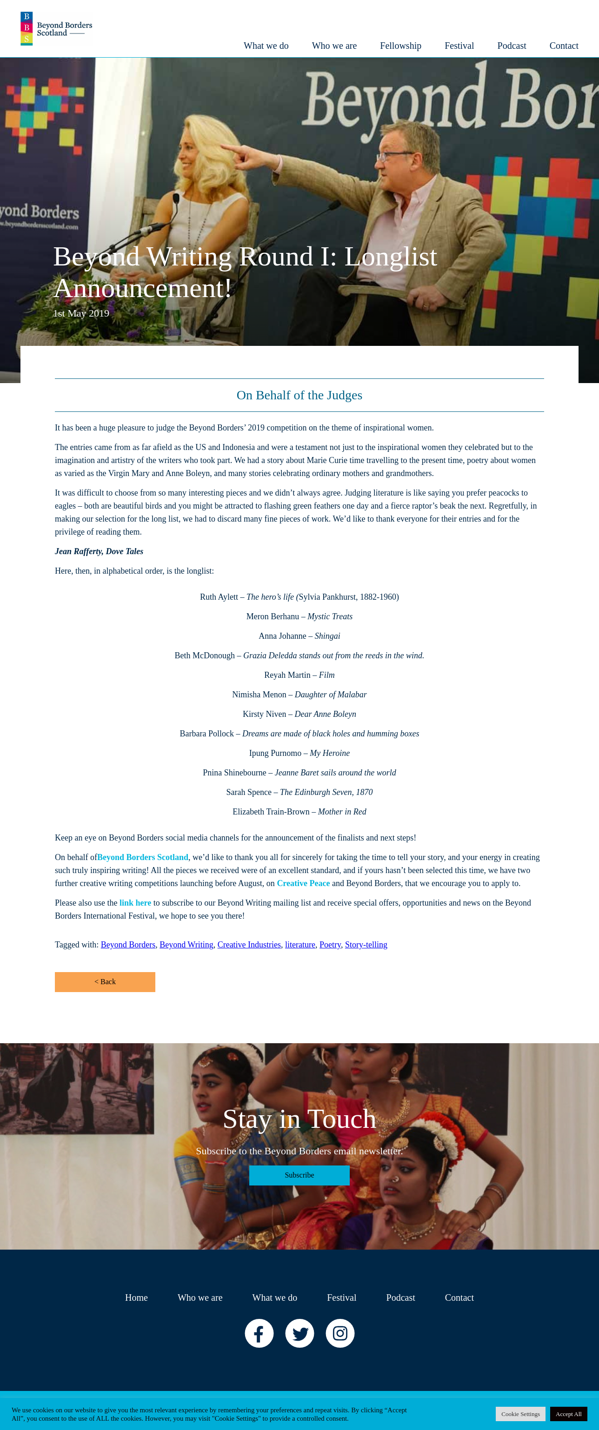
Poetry (330, 944)
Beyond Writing (186, 944)
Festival (341, 1297)
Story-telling (366, 944)
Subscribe (299, 1175)
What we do (275, 1297)
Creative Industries (249, 944)
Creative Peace (303, 883)
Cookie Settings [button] (520, 1413)
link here (135, 902)
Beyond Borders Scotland (142, 857)
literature (300, 944)
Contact (459, 1297)
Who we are (200, 1297)
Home (136, 1297)
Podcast (400, 1297)
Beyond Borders (128, 944)
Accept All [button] (569, 1413)
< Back (105, 982)
